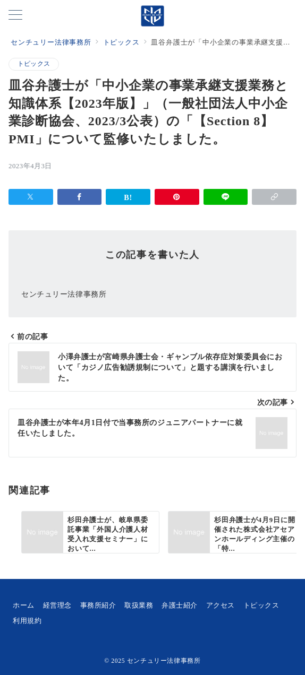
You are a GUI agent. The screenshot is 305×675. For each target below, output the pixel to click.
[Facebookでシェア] (79, 197)
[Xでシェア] (31, 197)
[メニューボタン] (15, 16)
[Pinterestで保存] (177, 197)
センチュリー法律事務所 (164, 660)
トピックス (34, 63)
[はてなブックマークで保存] (128, 197)
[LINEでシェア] (226, 197)
